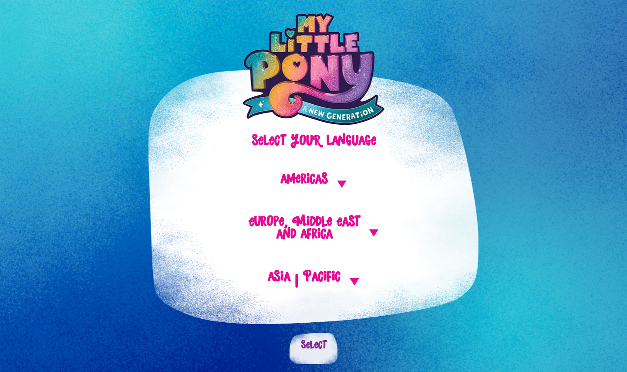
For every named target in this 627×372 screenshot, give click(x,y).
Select (314, 348)
